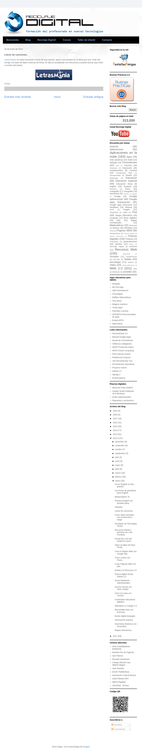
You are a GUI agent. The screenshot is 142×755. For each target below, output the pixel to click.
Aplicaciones (116, 149)
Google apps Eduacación (123, 200)
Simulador (114, 256)
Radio (131, 244)
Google (117, 196)
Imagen (126, 209)
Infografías (114, 212)
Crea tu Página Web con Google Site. (126, 552)
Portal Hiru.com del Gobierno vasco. (123, 540)
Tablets (128, 259)
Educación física (124, 184)
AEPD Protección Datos (123, 347)
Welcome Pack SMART (122, 388)
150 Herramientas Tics (122, 361)
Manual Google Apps (121, 337)
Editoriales (114, 178)
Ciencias (128, 165)
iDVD (112, 210)
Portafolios (114, 242)
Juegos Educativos (124, 215)
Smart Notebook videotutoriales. (122, 581)
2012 (115, 438)
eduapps (116, 284)
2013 (115, 434)
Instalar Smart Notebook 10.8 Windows (123, 392)
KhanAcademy (118, 378)
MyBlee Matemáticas (121, 297)
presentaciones (130, 241)
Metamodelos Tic (122, 497)
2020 (115, 411)
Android (114, 146)
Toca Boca (117, 301)
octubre (118, 449)
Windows (116, 272)
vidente (131, 262)
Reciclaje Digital (117, 247)
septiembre (120, 453)
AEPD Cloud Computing (123, 350)
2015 (115, 426)
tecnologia (115, 262)
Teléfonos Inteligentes (122, 344)
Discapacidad (115, 175)
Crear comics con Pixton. (122, 558)
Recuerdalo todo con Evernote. (124, 611)
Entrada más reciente (17, 96)
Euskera (127, 186)
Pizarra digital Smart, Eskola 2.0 (124, 575)
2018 (115, 415)
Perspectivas (115, 233)
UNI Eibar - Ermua (120, 685)
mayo (118, 465)
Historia (128, 207)
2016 (115, 422)
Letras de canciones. (124, 511)
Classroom (127, 168)
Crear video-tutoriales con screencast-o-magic (124, 517)
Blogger (86, 747)
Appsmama (117, 323)
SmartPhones (131, 257)
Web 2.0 (116, 268)
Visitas (7, 83)
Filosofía (113, 189)
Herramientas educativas (123, 364)
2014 (115, 430)
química (118, 244)
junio (117, 461)
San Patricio (117, 656)
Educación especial (126, 180)
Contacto (107, 40)
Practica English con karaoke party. (124, 502)
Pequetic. (119, 507)
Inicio (57, 96)
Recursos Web (126, 249)
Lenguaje (114, 218)
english (113, 186)
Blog (28, 40)
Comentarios (118, 729)
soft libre (116, 259)
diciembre (120, 441)
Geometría (114, 193)
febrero (118, 477)
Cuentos (133, 170)
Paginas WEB (124, 230)
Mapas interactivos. (123, 630)
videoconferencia (128, 265)
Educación (131, 178)
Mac (118, 220)
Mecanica (133, 225)
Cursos (67, 40)
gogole (134, 194)
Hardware (114, 207)
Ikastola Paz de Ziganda (123, 652)
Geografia (128, 191)
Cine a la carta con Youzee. (123, 594)
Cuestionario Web (124, 173)
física (127, 189)
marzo (118, 473)
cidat (117, 165)
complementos (116, 170)
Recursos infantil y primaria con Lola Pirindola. (123, 532)
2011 (115, 636)
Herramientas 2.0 (120, 333)
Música (116, 228)
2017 (115, 418)
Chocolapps (117, 294)
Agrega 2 (116, 374)
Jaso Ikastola (118, 668)
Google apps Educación (121, 205)
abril (117, 469)
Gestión (126, 194)
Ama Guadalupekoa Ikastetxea (121, 647)
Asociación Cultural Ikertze (124, 675)
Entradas (116, 725)
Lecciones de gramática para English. (125, 491)
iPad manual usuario (121, 354)
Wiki (135, 269)
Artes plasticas (116, 160)
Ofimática (128, 228)
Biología (113, 162)
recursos (133, 246)
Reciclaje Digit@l (46, 40)
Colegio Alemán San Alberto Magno (121, 663)
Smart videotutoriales (121, 397)
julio (117, 457)
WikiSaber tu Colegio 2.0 (126, 606)
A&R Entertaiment (120, 290)
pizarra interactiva (116, 236)
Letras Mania (10, 60)
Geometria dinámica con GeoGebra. (126, 625)
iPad (134, 212)
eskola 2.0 (116, 371)
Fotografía (114, 191)
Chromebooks (129, 162)
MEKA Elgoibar (119, 682)
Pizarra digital (129, 233)
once (112, 231)
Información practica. (124, 620)
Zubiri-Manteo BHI (120, 678)
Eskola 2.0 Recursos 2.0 (126, 570)
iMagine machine (120, 304)
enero (118, 481)
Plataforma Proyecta (121, 357)
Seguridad (126, 254)
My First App (117, 287)
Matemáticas (116, 225)
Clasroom (113, 168)
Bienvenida (12, 40)
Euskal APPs (118, 320)
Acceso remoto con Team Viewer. (123, 588)
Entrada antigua (93, 96)
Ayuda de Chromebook (122, 340)
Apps (129, 156)
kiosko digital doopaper (125, 616)
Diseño (129, 175)
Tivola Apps (117, 307)
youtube (127, 271)
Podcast (129, 239)
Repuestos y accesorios (123, 400)
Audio (130, 160)
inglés (125, 212)
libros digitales (130, 218)
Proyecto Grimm (119, 367)
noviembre (120, 445)
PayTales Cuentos (120, 311)
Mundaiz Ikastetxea (121, 659)
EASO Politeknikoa (120, 672)
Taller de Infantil (86, 40)
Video (113, 265)
